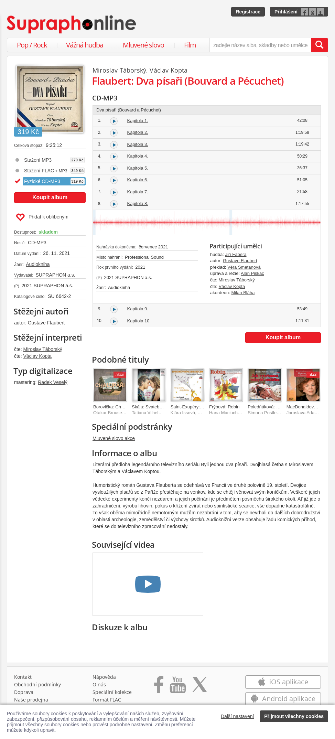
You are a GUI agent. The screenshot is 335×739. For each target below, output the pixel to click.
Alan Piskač (252, 273)
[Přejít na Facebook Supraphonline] (158, 687)
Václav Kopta (37, 356)
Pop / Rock (32, 45)
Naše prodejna (31, 699)
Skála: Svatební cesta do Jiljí (160, 406)
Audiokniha (38, 264)
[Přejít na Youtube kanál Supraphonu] (177, 687)
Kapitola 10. (139, 320)
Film (190, 45)
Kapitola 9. (137, 308)
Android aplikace (282, 698)
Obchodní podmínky (37, 684)
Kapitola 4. (137, 156)
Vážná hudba (84, 45)
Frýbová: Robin (224, 406)
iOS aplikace (283, 681)
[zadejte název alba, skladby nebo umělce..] (260, 45)
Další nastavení (237, 716)
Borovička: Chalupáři (113, 406)
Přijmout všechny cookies (294, 716)
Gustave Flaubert (46, 322)
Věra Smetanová (244, 267)
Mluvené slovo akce (114, 438)
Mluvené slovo (143, 45)
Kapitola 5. (137, 168)
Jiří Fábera (235, 254)
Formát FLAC (107, 699)
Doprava (23, 692)
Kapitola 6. (137, 179)
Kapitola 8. (137, 203)
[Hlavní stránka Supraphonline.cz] (72, 24)
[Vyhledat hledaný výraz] (319, 45)
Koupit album (49, 197)
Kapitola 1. (137, 120)
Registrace (248, 11)
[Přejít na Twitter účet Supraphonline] (199, 687)
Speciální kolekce (112, 692)
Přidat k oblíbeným (42, 217)
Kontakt (23, 677)
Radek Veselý (52, 382)
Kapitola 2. (137, 132)
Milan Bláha (243, 292)
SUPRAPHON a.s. (55, 275)
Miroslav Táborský (42, 349)
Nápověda (104, 677)
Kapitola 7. (137, 191)
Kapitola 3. (137, 144)
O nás (99, 684)
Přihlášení (286, 11)
